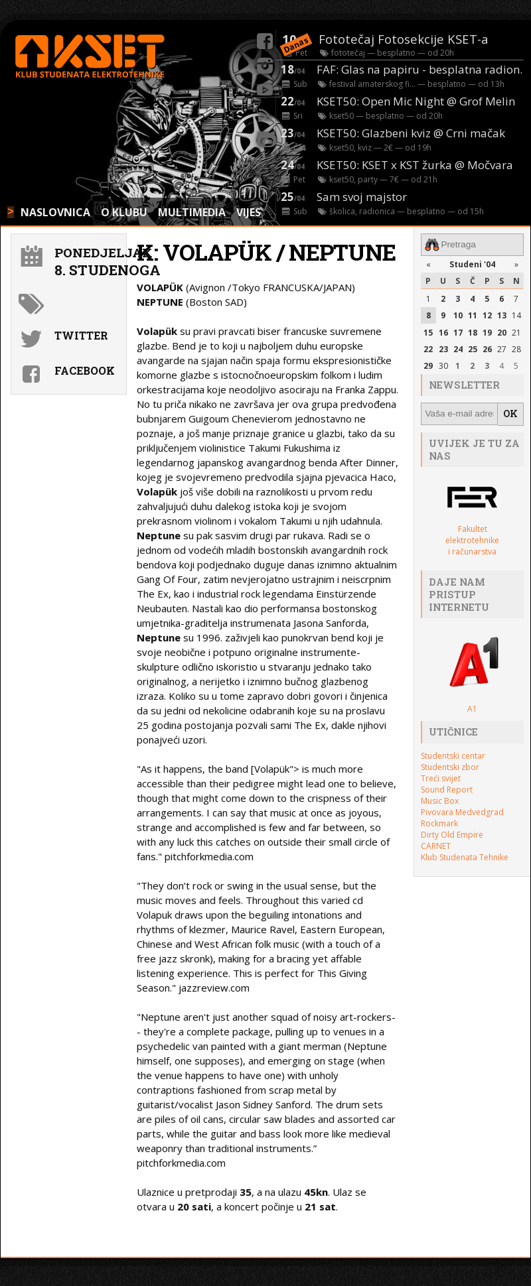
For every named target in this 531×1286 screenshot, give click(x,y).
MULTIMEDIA (192, 212)
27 (501, 348)
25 (472, 348)
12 (487, 315)
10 (458, 315)
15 (428, 332)
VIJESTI (253, 212)
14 (516, 315)
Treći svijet (441, 777)
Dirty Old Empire (452, 833)
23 (443, 348)
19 (487, 332)
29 (428, 365)
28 (516, 348)
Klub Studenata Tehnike (464, 856)
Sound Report (447, 788)
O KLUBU (124, 212)
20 (501, 332)
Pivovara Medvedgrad (462, 810)
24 (458, 348)
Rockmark (439, 822)
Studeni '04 (472, 263)
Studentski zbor (450, 765)
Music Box (440, 799)
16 (443, 332)
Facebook (84, 370)
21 (516, 332)
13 (501, 315)
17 (458, 332)
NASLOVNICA (55, 212)
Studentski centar (453, 754)
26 (487, 348)
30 (443, 365)
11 (472, 315)
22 (428, 348)
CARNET (436, 844)
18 (472, 332)
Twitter (81, 335)
